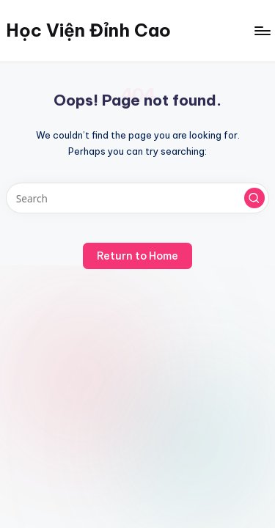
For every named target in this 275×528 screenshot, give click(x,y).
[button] (254, 198)
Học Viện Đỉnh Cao (88, 30)
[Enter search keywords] (137, 198)
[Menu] (261, 30)
